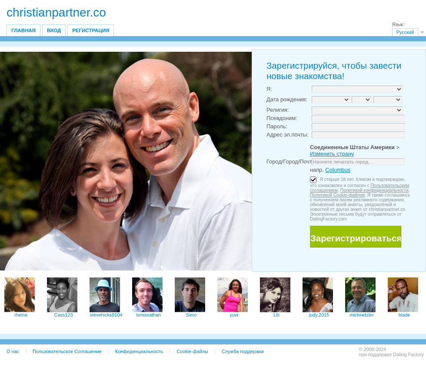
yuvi (234, 314)
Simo (191, 314)
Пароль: (276, 126)
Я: (269, 89)
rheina (20, 314)
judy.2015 (319, 314)
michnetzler (361, 314)
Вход (54, 30)
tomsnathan (148, 314)
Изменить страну (332, 153)
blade (404, 314)
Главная (23, 30)
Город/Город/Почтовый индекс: (306, 161)
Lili (276, 314)
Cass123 (63, 314)
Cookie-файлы (192, 351)
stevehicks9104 (106, 314)
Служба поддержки (243, 351)
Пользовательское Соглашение (67, 351)
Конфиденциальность (139, 351)
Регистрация (90, 30)
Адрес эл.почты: (287, 134)
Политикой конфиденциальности (374, 190)
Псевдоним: (281, 118)
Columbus (337, 170)
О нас (13, 351)
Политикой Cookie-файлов (337, 195)
